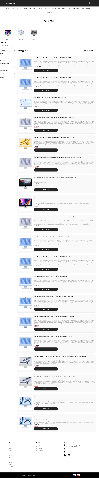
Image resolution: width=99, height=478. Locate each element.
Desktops (26, 8)
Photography (90, 8)
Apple (8, 8)
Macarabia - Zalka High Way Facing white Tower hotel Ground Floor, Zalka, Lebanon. (77, 445)
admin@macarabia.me (70, 452)
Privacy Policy (39, 448)
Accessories (76, 8)
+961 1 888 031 (69, 448)
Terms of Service (40, 450)
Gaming (14, 8)
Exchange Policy (40, 445)
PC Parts (33, 8)
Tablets (10, 459)
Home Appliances (12, 468)
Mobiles (10, 457)
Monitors (11, 455)
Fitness (83, 8)
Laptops (20, 8)
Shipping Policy (40, 446)
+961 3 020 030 (69, 450)
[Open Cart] (94, 3)
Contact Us (39, 452)
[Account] (91, 3)
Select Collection (6, 45)
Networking (11, 453)
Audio (10, 460)
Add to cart (46, 70)
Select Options (46, 90)
